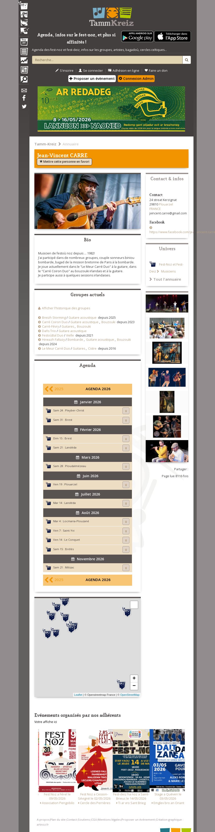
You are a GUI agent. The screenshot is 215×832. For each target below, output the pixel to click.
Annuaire (71, 143)
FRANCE (155, 209)
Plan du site (58, 819)
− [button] (134, 686)
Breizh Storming (54, 317)
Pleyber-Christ (74, 410)
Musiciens (168, 271)
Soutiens (84, 819)
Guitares (68, 326)
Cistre (92, 348)
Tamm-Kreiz (45, 143)
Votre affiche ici (45, 722)
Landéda (70, 447)
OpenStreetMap (130, 694)
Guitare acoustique (82, 317)
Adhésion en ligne (123, 70)
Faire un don (155, 70)
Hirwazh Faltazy (53, 339)
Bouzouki (108, 322)
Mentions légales (109, 819)
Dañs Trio (49, 331)
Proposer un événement (138, 819)
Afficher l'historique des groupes (66, 308)
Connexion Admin (136, 78)
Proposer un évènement (92, 78)
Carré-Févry (50, 326)
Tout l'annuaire (165, 279)
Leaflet (78, 694)
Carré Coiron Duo (55, 322)
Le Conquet (72, 539)
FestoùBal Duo (52, 335)
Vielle (70, 335)
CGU (94, 819)
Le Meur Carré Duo (56, 348)
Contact (72, 819)
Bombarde (75, 339)
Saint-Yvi (68, 530)
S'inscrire (64, 70)
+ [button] (134, 678)
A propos (43, 819)
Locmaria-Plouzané (76, 521)
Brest (68, 420)
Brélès (69, 549)
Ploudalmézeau (75, 466)
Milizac (69, 567)
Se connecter (91, 70)
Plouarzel (70, 484)
